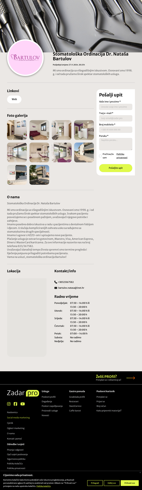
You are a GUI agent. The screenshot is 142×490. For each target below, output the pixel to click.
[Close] (140, 472)
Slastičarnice (75, 406)
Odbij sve (112, 483)
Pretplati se (101, 396)
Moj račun (101, 406)
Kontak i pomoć (14, 438)
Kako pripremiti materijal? (108, 410)
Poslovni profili (49, 396)
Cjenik (10, 422)
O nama (11, 433)
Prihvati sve (129, 483)
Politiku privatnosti (122, 158)
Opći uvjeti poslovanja (17, 454)
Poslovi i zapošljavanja (52, 406)
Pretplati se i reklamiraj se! (108, 380)
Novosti (45, 415)
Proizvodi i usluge (50, 410)
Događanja (47, 401)
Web (14, 99)
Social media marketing (18, 417)
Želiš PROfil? (106, 376)
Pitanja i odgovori (15, 449)
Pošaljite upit (116, 170)
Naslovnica (12, 412)
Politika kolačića (43, 486)
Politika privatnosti (16, 468)
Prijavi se (100, 401)
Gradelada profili (77, 396)
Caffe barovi (75, 410)
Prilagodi (95, 483)
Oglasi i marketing (15, 428)
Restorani (73, 401)
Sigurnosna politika (16, 459)
